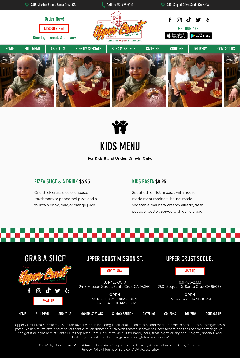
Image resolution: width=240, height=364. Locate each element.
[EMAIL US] (48, 301)
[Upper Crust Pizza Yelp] (208, 20)
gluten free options (153, 337)
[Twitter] (57, 290)
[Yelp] (67, 290)
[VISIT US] (190, 271)
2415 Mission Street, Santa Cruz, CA (53, 4)
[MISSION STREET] (54, 28)
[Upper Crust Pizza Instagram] (179, 20)
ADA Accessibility (145, 349)
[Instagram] (38, 290)
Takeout (158, 345)
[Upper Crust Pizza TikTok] (189, 20)
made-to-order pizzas (173, 325)
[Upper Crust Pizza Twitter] (198, 20)
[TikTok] (48, 290)
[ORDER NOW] (114, 271)
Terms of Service (117, 349)
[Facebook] (29, 290)
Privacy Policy (91, 349)
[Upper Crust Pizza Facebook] (170, 20)
